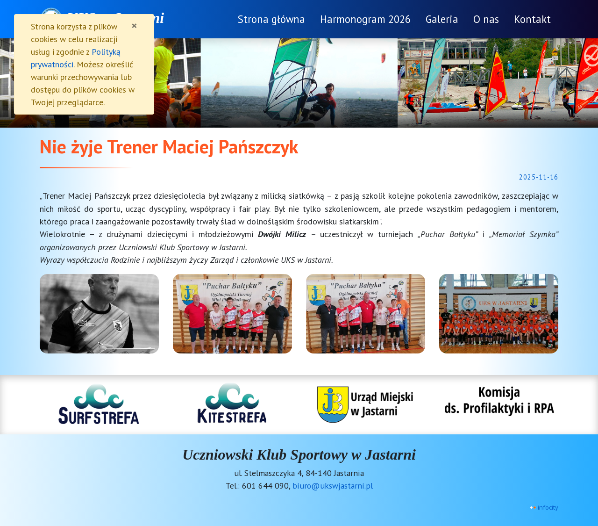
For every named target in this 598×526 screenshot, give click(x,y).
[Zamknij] (134, 25)
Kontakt (532, 19)
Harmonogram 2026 (365, 19)
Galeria (442, 19)
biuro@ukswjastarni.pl (332, 485)
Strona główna (271, 19)
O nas (486, 19)
